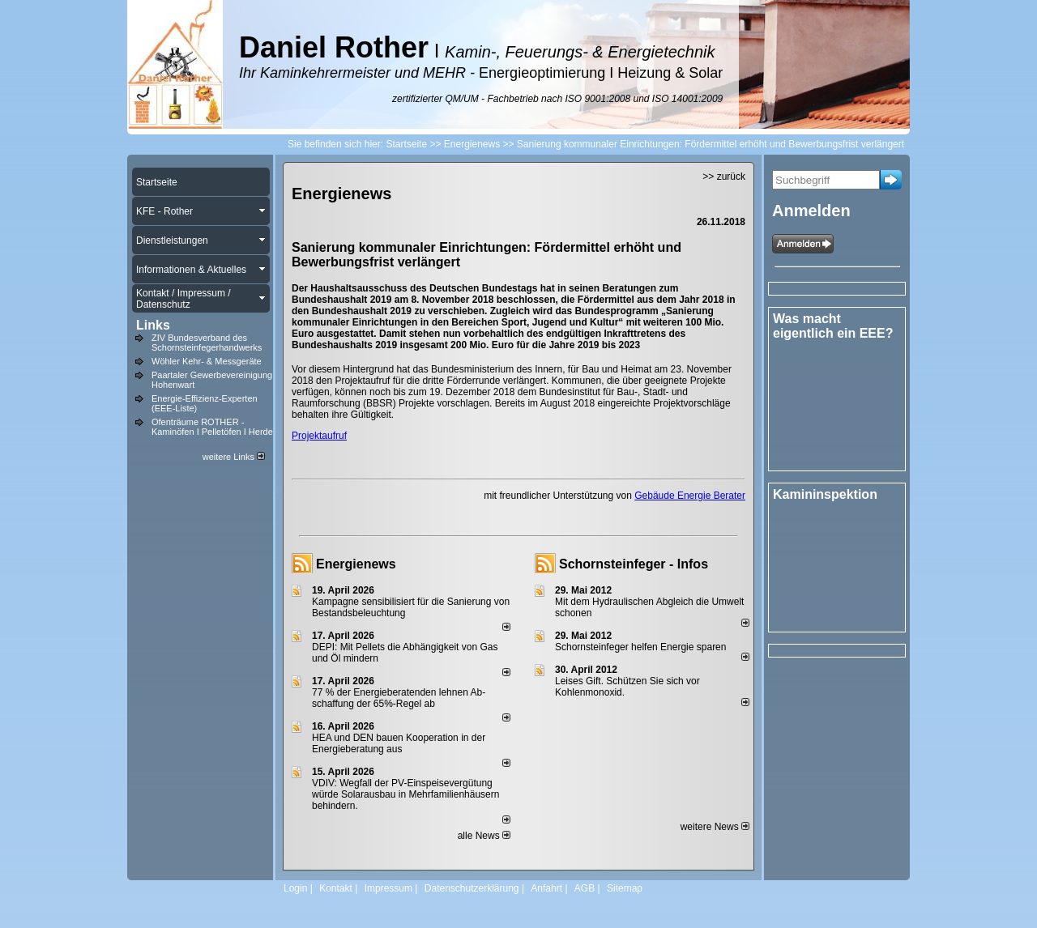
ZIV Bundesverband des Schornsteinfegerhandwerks (206, 342)
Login (295, 888)
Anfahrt (546, 888)
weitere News (715, 826)
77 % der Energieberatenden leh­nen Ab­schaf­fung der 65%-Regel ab (398, 698)
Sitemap (624, 888)
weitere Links (234, 457)
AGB (584, 888)
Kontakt (335, 888)
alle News (484, 835)
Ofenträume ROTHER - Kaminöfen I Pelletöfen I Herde (212, 426)
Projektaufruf (319, 435)
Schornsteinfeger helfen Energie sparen (640, 647)
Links (153, 325)
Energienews (356, 564)
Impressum (388, 888)
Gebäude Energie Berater (689, 495)
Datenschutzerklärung (472, 888)
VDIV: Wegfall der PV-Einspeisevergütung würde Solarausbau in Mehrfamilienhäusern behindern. (405, 794)
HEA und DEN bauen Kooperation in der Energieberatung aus (398, 743)
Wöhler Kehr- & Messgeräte (206, 361)
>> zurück (723, 176)
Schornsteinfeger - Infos (633, 564)
